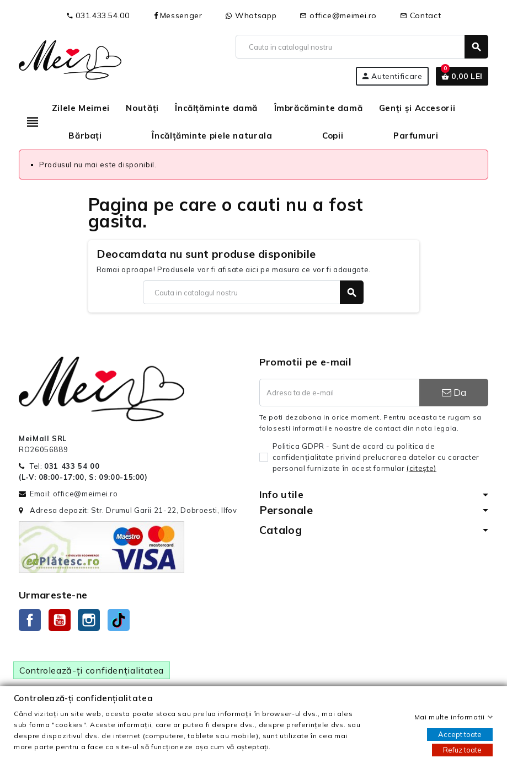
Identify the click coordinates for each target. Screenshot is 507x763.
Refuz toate (462, 749)
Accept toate (460, 734)
